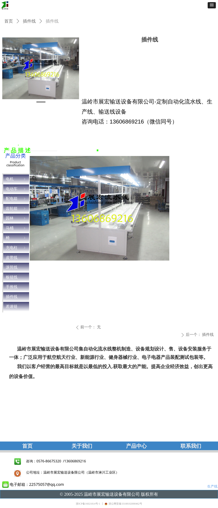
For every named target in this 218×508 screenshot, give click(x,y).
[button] (212, 5)
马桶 (16, 228)
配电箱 (16, 198)
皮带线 (11, 257)
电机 (16, 179)
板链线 (11, 277)
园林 (16, 218)
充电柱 (16, 248)
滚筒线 (11, 267)
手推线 (11, 287)
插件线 (11, 297)
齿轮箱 (16, 208)
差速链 (11, 306)
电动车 (16, 189)
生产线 (212, 486)
